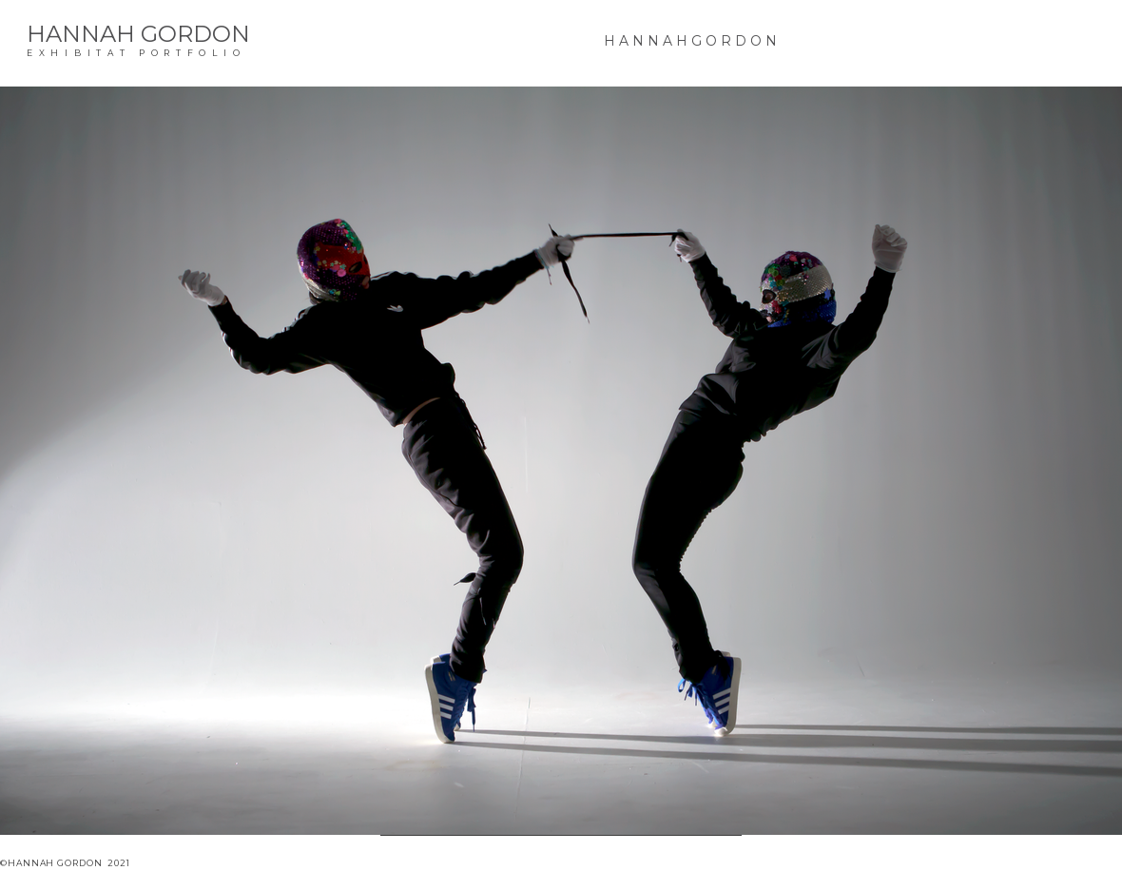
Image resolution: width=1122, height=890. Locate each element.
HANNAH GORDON (138, 34)
